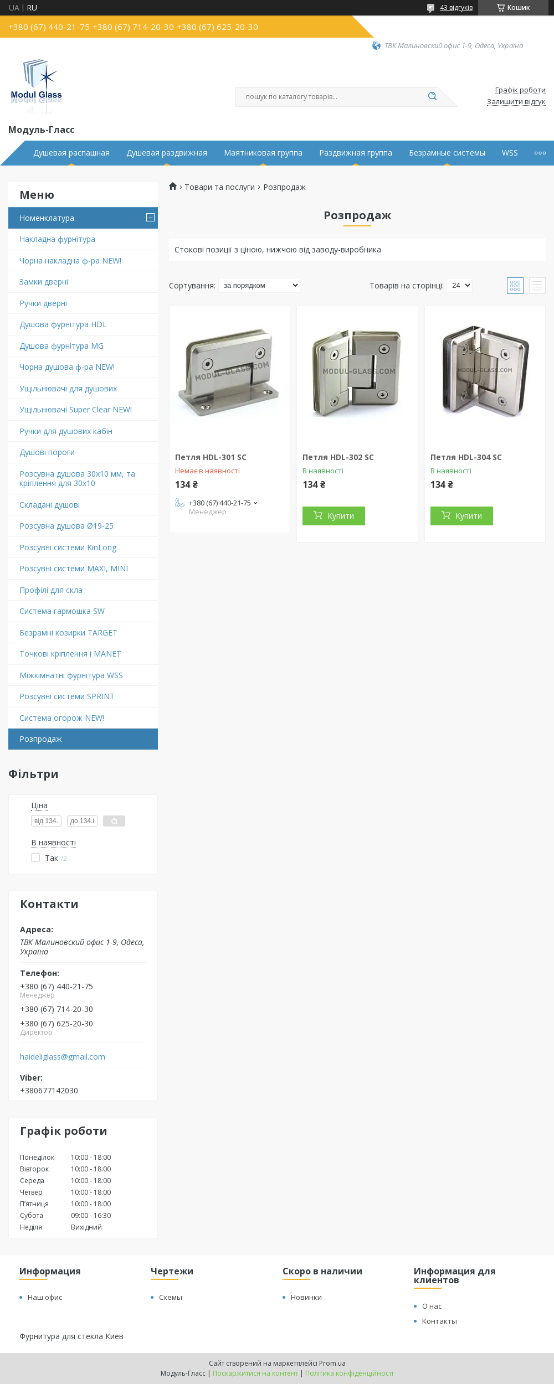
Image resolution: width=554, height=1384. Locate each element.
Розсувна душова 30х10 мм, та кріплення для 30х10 (77, 478)
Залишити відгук (516, 102)
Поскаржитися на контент (255, 1373)
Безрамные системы (447, 153)
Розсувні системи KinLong (67, 547)
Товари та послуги (219, 187)
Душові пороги (47, 452)
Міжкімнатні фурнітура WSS (71, 675)
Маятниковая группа (263, 153)
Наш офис (45, 1297)
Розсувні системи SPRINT (67, 696)
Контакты (439, 1321)
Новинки (306, 1297)
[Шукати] (432, 97)
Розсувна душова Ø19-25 (66, 525)
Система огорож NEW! (61, 717)
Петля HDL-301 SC (211, 457)
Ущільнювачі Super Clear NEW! (75, 409)
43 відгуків (456, 7)
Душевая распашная (71, 153)
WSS (510, 153)
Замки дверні (43, 281)
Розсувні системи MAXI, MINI (73, 568)
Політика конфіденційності (349, 1373)
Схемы (170, 1297)
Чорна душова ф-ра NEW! (67, 367)
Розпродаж (40, 739)
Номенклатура (46, 218)
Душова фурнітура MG (61, 345)
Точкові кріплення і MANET (70, 653)
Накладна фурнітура (57, 239)
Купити (340, 515)
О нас (432, 1306)
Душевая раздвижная (166, 153)
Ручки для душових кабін (65, 431)
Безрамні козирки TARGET (68, 632)
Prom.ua (332, 1363)
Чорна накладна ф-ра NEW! (70, 260)
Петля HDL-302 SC (338, 457)
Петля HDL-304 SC (466, 457)
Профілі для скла (51, 590)
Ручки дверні (43, 303)
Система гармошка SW (62, 611)
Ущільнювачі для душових (68, 388)
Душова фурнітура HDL (63, 324)
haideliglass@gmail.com (62, 1057)
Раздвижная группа (355, 153)
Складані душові (49, 504)
